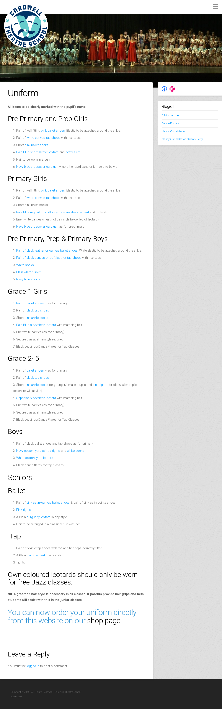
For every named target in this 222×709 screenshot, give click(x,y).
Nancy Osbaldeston (174, 131)
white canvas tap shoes (42, 138)
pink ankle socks (36, 318)
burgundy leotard (38, 517)
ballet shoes (34, 370)
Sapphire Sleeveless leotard (35, 398)
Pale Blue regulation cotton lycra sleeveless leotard (51, 212)
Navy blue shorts (28, 279)
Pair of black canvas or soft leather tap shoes (48, 258)
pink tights (100, 385)
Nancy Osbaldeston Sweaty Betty (182, 139)
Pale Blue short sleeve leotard (36, 152)
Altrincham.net (170, 115)
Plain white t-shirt (28, 272)
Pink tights (23, 510)
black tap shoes (37, 310)
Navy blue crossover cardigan (37, 167)
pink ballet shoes (52, 131)
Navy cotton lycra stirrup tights (37, 451)
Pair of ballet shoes (29, 303)
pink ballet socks (36, 145)
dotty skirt (70, 152)
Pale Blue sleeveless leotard (35, 325)
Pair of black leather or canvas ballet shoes (46, 250)
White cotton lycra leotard (34, 458)
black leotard (35, 555)
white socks (74, 451)
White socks (24, 265)
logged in (32, 666)
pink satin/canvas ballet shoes (47, 503)
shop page (104, 620)
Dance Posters (170, 123)
